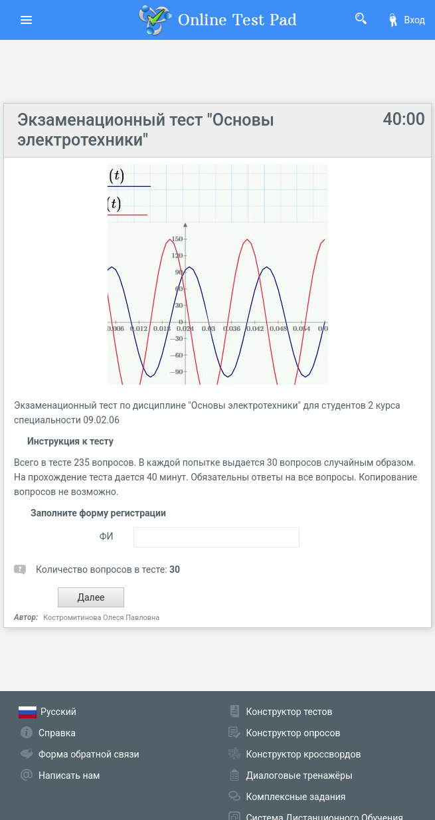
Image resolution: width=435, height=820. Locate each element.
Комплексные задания (296, 796)
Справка (57, 733)
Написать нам (69, 775)
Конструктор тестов (289, 711)
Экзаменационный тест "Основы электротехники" (145, 130)
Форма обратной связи (89, 754)
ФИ (107, 536)
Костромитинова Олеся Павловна (101, 617)
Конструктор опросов (293, 733)
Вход (406, 20)
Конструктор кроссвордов (303, 754)
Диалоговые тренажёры (299, 775)
